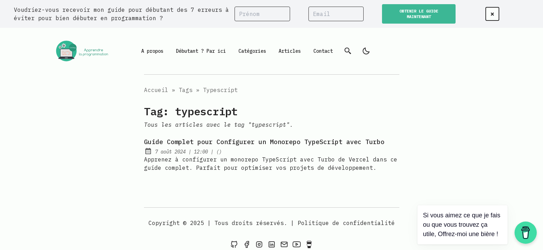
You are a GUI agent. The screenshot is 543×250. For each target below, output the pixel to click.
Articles (290, 51)
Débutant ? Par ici (201, 51)
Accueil (156, 89)
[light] (366, 51)
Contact (323, 51)
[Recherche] (348, 51)
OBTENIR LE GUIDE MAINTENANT (418, 13)
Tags (186, 89)
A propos (152, 51)
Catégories (252, 51)
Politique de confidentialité (346, 222)
